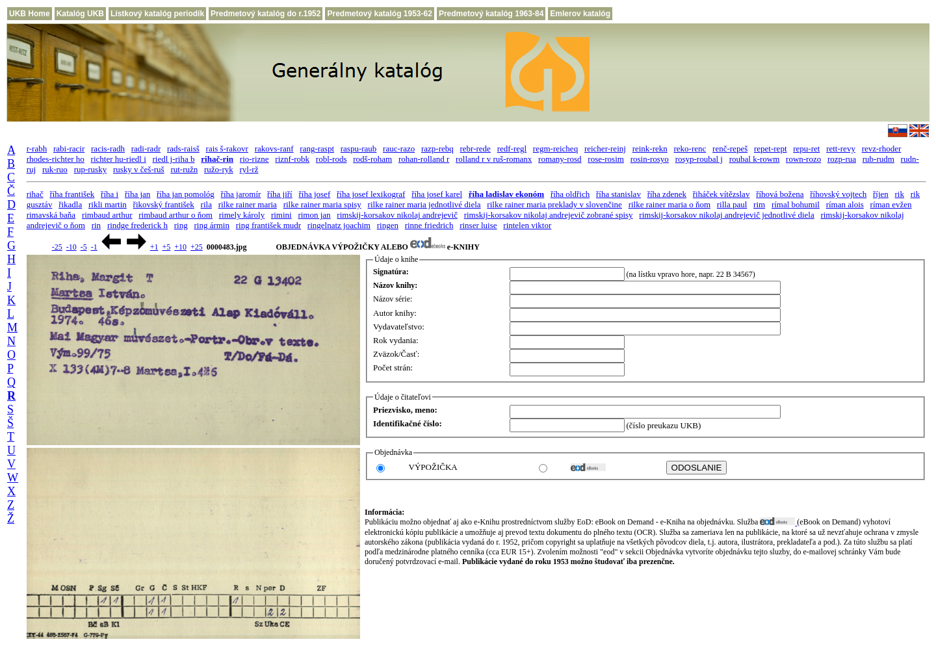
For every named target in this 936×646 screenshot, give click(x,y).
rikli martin (107, 204)
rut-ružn (184, 169)
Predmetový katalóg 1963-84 (491, 13)
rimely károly (242, 215)
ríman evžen (891, 204)
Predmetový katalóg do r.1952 (265, 13)
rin (96, 225)
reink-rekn (650, 148)
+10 (180, 247)
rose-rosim (606, 159)
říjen (881, 194)
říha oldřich (570, 194)
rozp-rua (841, 159)
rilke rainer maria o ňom (669, 204)
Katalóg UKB (80, 13)
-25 (57, 247)
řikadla (70, 204)
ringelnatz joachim (338, 225)
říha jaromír (241, 194)
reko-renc (690, 148)
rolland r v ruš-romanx (494, 159)
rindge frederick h (137, 225)
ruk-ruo (55, 169)
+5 (166, 247)
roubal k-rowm (754, 159)
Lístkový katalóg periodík (157, 13)
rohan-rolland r (423, 159)
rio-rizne (254, 159)
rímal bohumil (796, 204)
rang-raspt (317, 148)
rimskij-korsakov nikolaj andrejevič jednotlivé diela (726, 215)
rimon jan (314, 215)
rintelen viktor (527, 225)
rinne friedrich (429, 225)
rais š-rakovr (227, 148)
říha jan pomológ (185, 194)
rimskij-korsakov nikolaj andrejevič (397, 215)
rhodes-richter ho (55, 159)
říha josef (314, 194)
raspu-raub (359, 148)
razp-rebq (437, 148)
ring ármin (211, 225)
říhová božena (779, 194)
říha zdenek (666, 194)
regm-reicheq (555, 148)
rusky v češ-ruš (138, 169)
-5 (84, 247)
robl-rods (331, 159)
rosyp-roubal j (699, 159)
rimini (281, 215)
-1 (94, 247)
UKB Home (29, 13)
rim (759, 204)
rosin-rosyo (649, 159)
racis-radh (108, 148)
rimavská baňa (51, 215)
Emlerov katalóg (580, 13)
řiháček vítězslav (721, 194)
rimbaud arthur (107, 215)
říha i (109, 194)
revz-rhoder (882, 148)
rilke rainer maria (247, 204)
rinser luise (478, 225)
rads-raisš (183, 148)
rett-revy (840, 148)
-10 (71, 247)
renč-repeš (730, 148)
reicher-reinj (605, 148)
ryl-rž (249, 169)
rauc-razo (399, 148)
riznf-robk (292, 159)
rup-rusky (90, 169)
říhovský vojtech (838, 194)
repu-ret (806, 148)
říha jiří (279, 194)
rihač (35, 194)
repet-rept (770, 148)
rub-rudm (878, 159)
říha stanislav (618, 194)
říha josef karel (436, 194)
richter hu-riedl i (118, 159)
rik (899, 194)
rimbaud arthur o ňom (175, 215)
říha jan (137, 194)
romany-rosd (559, 159)
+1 (154, 247)
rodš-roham (372, 159)
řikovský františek (163, 204)
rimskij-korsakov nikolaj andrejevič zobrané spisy (548, 215)
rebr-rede (475, 148)
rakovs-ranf (274, 148)
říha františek (71, 194)
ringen (387, 225)
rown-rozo (803, 159)
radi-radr (146, 148)
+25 (196, 247)
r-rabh (37, 148)
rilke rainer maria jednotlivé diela (424, 204)
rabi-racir (68, 148)
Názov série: (392, 299)
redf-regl (511, 148)
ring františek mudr (268, 225)
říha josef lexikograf (371, 194)
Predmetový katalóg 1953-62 (379, 13)
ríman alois (845, 204)
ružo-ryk (218, 169)
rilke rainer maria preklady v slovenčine (554, 204)
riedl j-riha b (174, 159)
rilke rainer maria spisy (322, 204)
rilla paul (732, 204)
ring (181, 225)
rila (206, 204)
